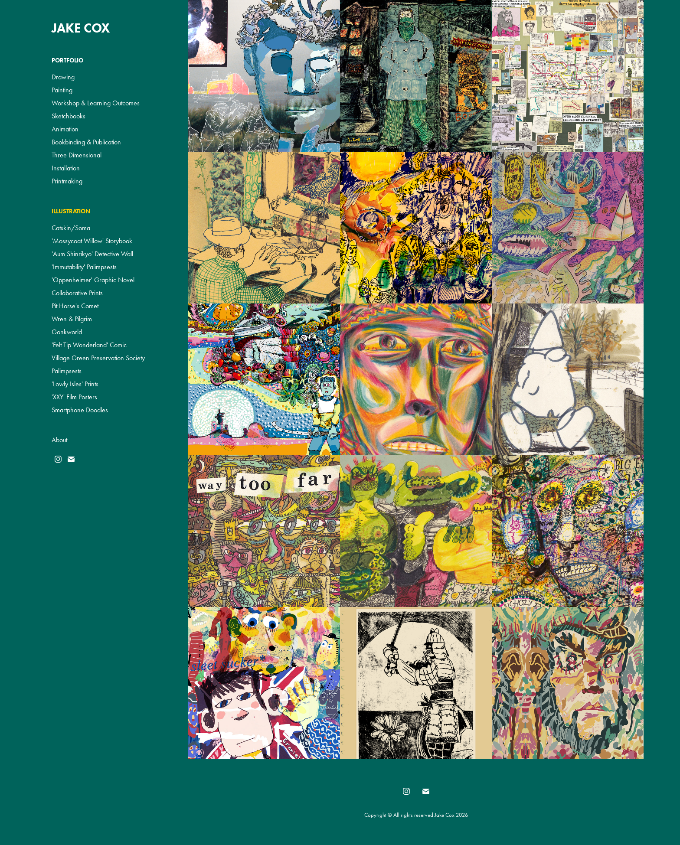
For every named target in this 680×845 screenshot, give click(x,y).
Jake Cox (81, 28)
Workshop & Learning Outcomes (96, 103)
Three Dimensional (76, 155)
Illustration (71, 211)
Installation (66, 168)
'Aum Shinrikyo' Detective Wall (92, 254)
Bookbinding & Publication (86, 142)
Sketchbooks (68, 116)
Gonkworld (67, 332)
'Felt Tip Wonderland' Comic (89, 345)
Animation (65, 129)
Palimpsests (67, 371)
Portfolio (67, 60)
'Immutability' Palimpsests (84, 267)
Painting (62, 90)
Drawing (63, 77)
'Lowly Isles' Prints (75, 384)
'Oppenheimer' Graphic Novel (93, 280)
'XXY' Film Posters (74, 397)
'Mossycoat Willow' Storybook (92, 241)
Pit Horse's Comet (75, 306)
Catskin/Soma (71, 228)
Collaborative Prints (77, 293)
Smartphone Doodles (80, 410)
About (59, 440)
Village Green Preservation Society (98, 358)
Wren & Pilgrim (72, 319)
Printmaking (67, 181)
